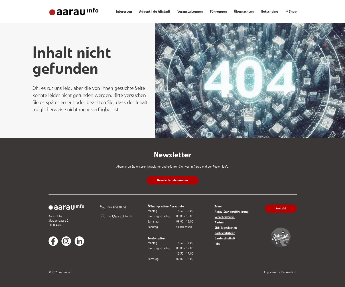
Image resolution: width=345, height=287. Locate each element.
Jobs (217, 244)
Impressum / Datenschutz (280, 272)
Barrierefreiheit (225, 238)
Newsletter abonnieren (172, 180)
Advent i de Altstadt (154, 11)
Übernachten (244, 11)
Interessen (124, 11)
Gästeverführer (225, 233)
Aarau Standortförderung (232, 212)
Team (218, 206)
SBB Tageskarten (226, 228)
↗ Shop (291, 11)
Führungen (218, 11)
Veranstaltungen (190, 11)
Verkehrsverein (225, 217)
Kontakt (281, 208)
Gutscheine (269, 11)
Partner (220, 222)
